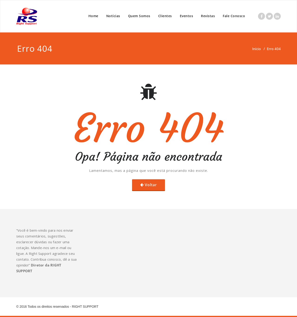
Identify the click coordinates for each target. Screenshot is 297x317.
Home (93, 16)
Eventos (186, 16)
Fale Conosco (234, 16)
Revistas (208, 16)
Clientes (165, 16)
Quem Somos (139, 16)
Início (256, 48)
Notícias (113, 16)
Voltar (151, 184)
